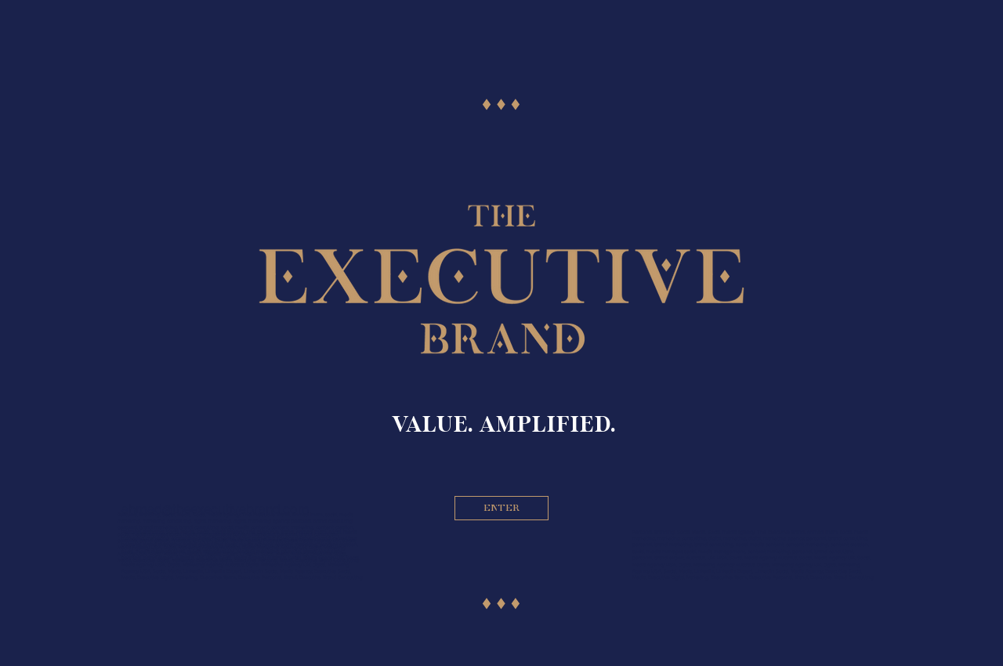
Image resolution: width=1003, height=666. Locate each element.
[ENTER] (501, 508)
